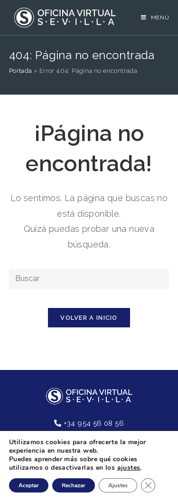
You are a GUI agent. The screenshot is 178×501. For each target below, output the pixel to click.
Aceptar (29, 485)
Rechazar (73, 485)
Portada (20, 70)
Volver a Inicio (89, 317)
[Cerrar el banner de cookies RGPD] (148, 485)
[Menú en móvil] (155, 17)
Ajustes (118, 485)
